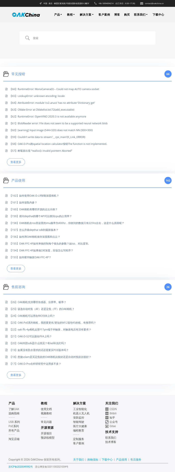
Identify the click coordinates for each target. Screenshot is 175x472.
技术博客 (110, 442)
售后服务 (135, 459)
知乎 (112, 417)
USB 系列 (14, 422)
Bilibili (113, 413)
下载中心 (158, 14)
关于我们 (78, 459)
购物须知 (92, 459)
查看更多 (15, 162)
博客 (117, 14)
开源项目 (46, 433)
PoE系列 (14, 426)
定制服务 (78, 439)
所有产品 (14, 430)
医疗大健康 (80, 426)
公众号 (114, 422)
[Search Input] (91, 38)
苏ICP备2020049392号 (21, 466)
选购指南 (14, 413)
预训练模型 (48, 437)
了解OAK (14, 409)
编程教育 (78, 430)
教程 (70, 14)
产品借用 (121, 459)
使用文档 (46, 409)
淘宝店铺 (14, 439)
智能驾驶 (78, 422)
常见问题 (46, 422)
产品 (57, 14)
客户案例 (104, 14)
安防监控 (78, 417)
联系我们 (140, 14)
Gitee (113, 426)
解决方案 (85, 14)
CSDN (113, 409)
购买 (127, 14)
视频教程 (46, 413)
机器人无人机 (81, 413)
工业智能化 (80, 409)
